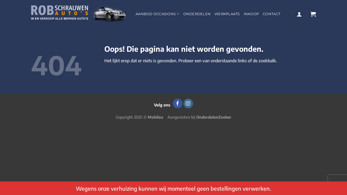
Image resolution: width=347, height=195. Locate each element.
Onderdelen (197, 14)
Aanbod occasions (157, 14)
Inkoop (251, 14)
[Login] (299, 14)
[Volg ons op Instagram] (188, 103)
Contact (271, 14)
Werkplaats (227, 14)
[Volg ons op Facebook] (177, 103)
